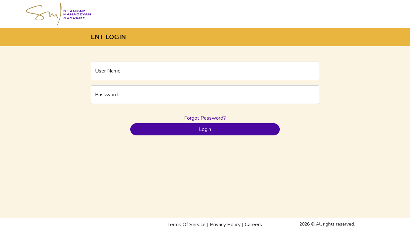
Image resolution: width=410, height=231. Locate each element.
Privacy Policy (225, 224)
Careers (253, 224)
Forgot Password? (205, 118)
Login (205, 129)
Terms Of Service (186, 224)
